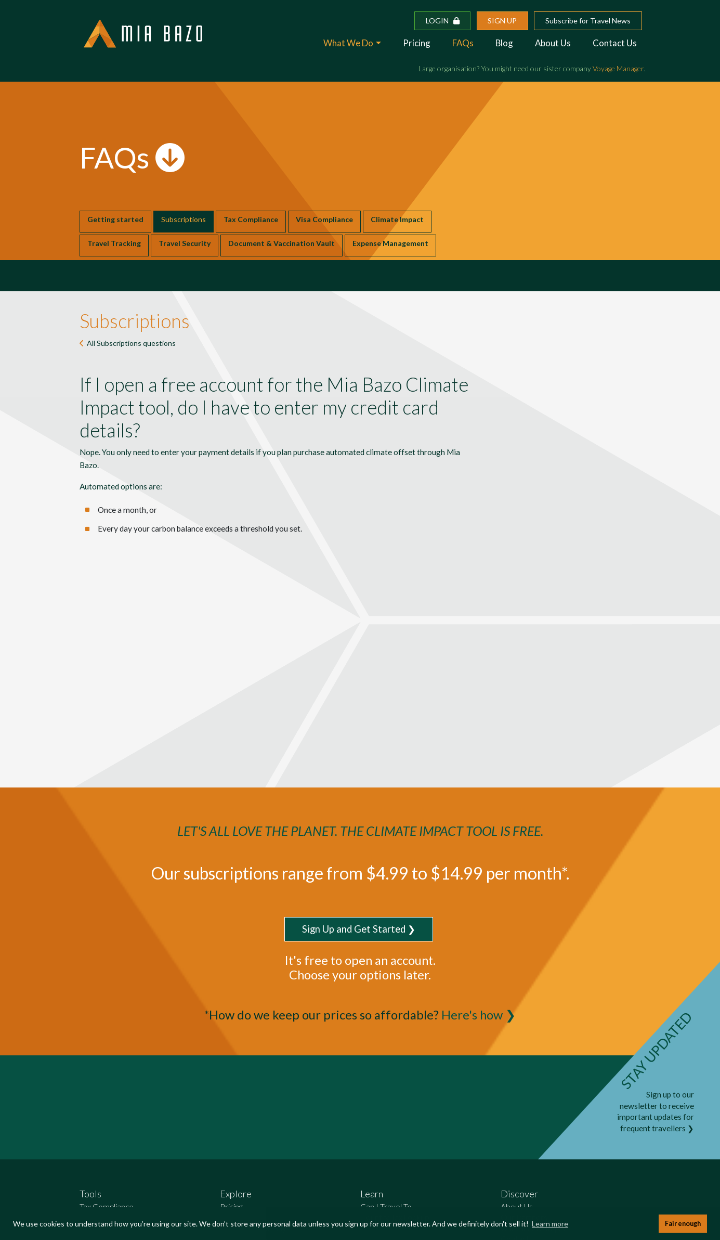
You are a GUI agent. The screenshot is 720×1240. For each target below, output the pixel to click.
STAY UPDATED (657, 1051)
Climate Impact (397, 219)
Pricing (416, 42)
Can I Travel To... (388, 1206)
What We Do (348, 42)
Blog (504, 42)
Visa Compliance (324, 219)
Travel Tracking (114, 243)
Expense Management (390, 243)
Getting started (115, 219)
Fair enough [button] (683, 1224)
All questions (131, 343)
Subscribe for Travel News (588, 20)
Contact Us (615, 42)
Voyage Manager (618, 68)
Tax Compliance (251, 219)
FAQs (463, 42)
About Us (553, 42)
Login (443, 20)
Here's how (472, 1015)
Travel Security (185, 243)
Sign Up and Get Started (353, 929)
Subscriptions (183, 219)
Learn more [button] (550, 1223)
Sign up (502, 20)
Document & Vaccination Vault (281, 243)
